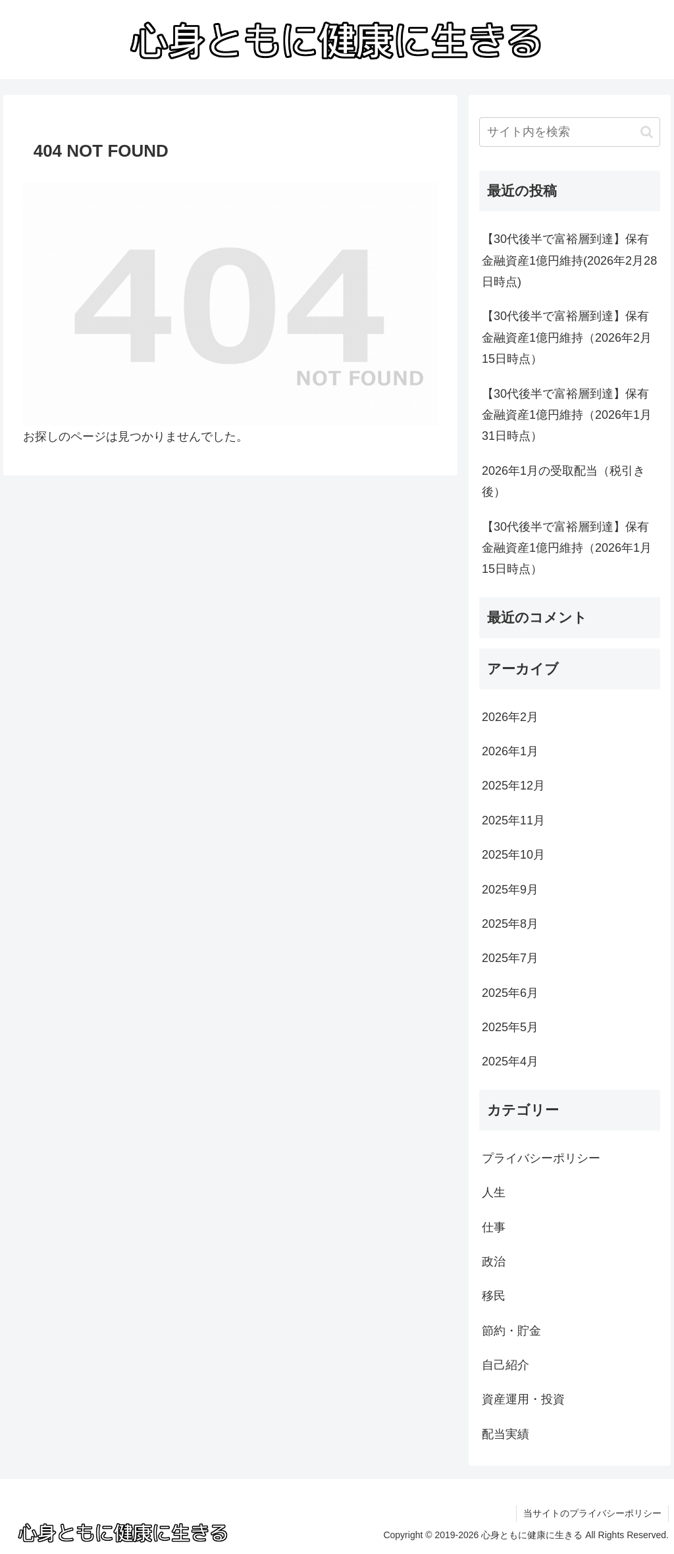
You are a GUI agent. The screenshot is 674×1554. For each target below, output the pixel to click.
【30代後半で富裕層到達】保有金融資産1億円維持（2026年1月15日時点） (567, 548)
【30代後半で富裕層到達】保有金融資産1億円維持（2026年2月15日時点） (567, 337)
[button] (646, 132)
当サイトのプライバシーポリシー (592, 1513)
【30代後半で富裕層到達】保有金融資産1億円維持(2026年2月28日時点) (569, 260)
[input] (569, 132)
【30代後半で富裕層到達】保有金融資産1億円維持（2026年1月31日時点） (567, 415)
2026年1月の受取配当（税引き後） (563, 481)
